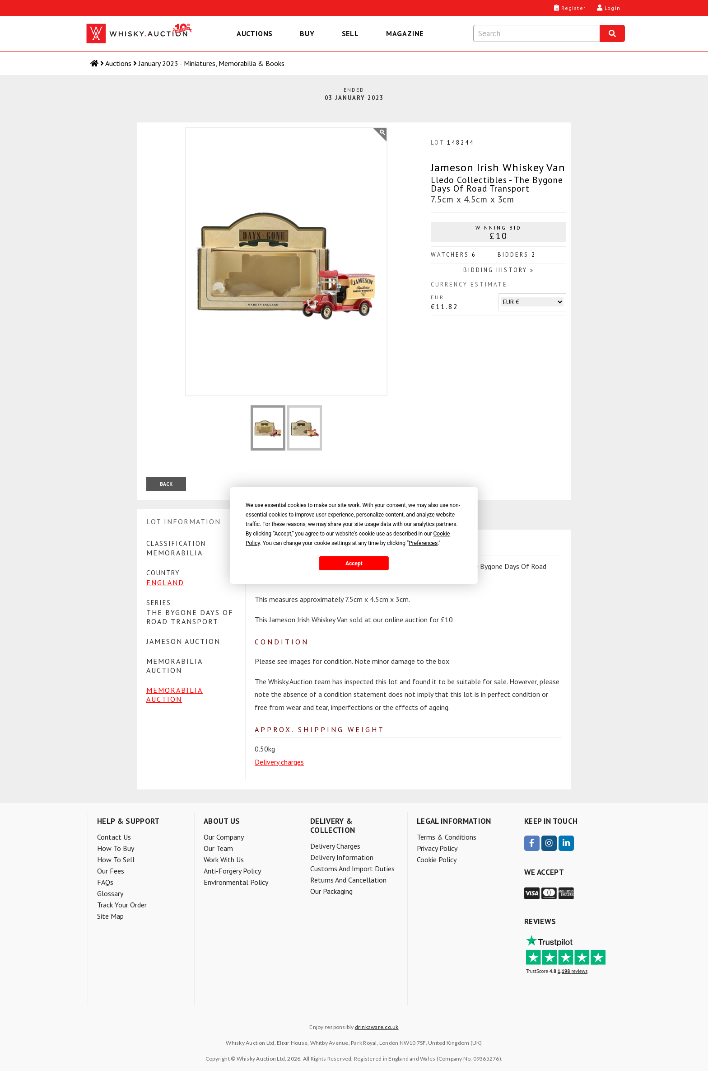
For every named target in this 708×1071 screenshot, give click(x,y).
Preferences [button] (423, 543)
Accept (354, 563)
